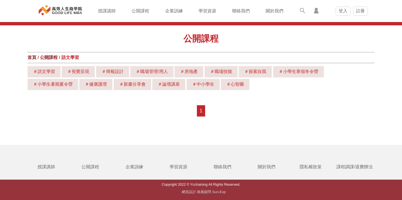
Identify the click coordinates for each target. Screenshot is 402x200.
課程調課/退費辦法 (354, 166)
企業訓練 (174, 11)
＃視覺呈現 (78, 71)
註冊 (360, 11)
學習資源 (207, 11)
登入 (343, 11)
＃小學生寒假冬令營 (298, 71)
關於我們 (274, 11)
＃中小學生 (203, 84)
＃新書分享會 (132, 84)
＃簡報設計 (113, 71)
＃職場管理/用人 (152, 71)
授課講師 (107, 11)
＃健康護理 (96, 84)
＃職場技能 (221, 71)
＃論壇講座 (169, 84)
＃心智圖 (235, 84)
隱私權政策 (311, 166)
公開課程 (140, 11)
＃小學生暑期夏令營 (53, 84)
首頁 (32, 57)
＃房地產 (189, 71)
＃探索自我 (255, 71)
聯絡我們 (241, 11)
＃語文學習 (44, 71)
